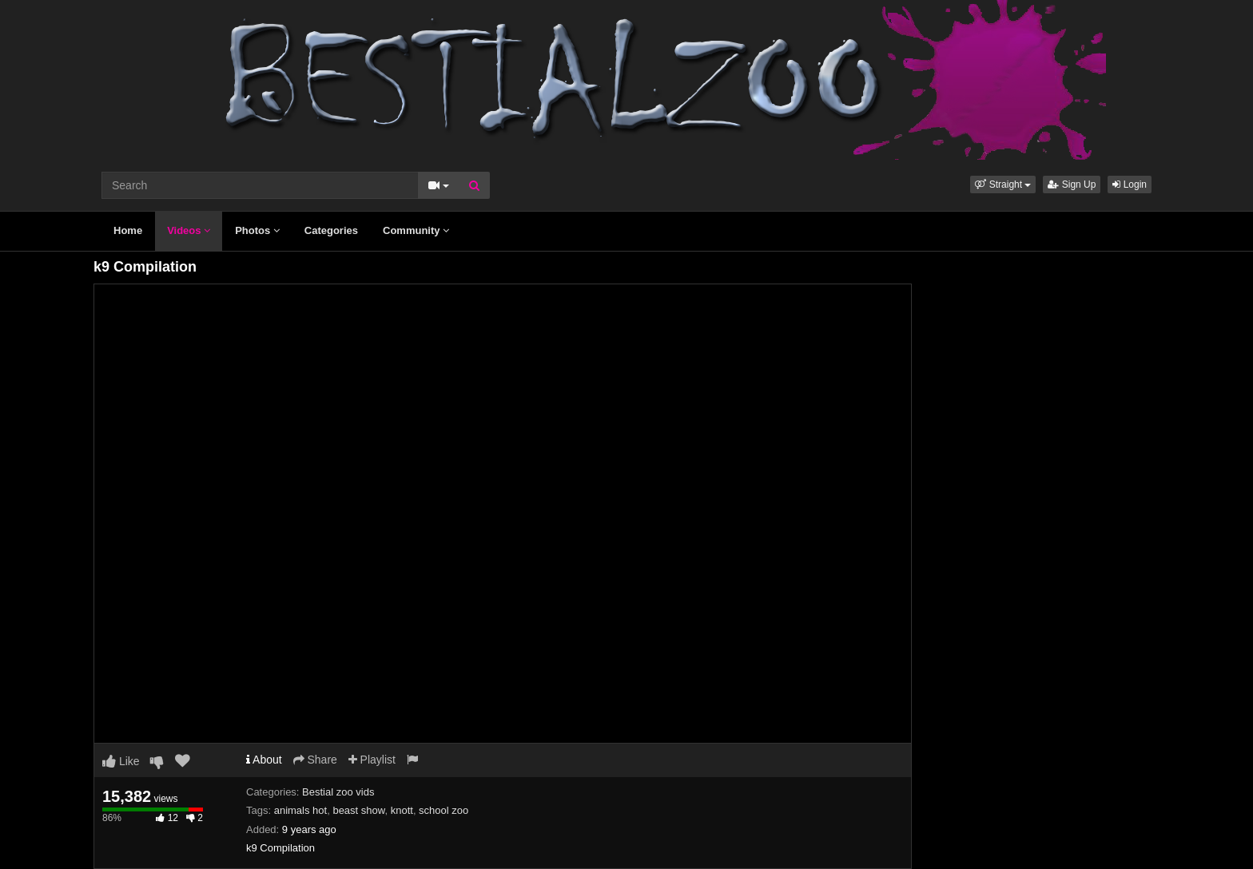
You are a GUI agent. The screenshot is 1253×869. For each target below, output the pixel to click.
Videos (188, 230)
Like (121, 761)
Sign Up (1072, 184)
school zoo (443, 810)
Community (416, 230)
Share (315, 759)
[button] (1003, 184)
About (264, 759)
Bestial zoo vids (338, 792)
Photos (257, 230)
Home (127, 230)
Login (1129, 184)
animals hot (300, 810)
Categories (331, 230)
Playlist (372, 759)
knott (402, 810)
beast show (358, 810)
